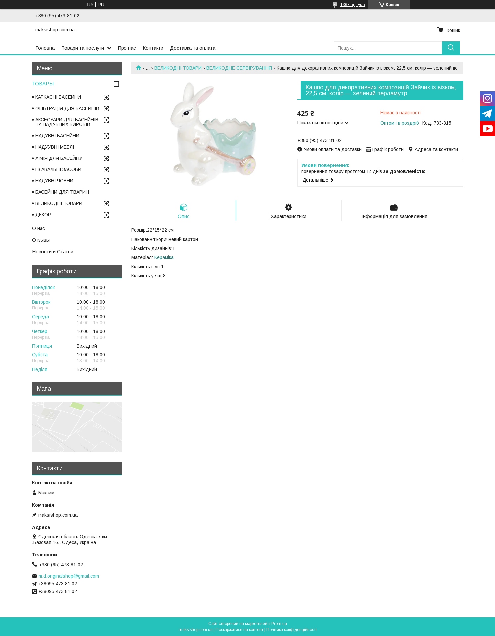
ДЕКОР (43, 214)
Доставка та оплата (192, 48)
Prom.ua (279, 623)
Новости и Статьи (52, 251)
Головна (45, 48)
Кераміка (164, 257)
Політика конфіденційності (291, 629)
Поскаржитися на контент (239, 629)
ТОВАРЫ (43, 83)
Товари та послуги (82, 48)
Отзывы (41, 240)
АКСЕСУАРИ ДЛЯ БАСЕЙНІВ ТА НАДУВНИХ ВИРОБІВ (66, 122)
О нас (38, 228)
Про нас (127, 48)
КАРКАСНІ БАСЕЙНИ (58, 97)
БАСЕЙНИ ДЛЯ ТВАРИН (62, 192)
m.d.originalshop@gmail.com (69, 576)
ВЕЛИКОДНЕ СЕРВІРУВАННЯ (239, 68)
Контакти (153, 48)
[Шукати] (451, 47)
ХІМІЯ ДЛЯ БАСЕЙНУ (58, 158)
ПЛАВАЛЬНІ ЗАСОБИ (58, 169)
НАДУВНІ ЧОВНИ (54, 180)
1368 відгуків (352, 4)
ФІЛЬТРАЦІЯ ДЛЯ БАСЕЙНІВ (67, 108)
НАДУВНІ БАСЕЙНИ (57, 135)
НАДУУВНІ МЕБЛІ (54, 147)
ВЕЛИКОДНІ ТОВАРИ (178, 68)
